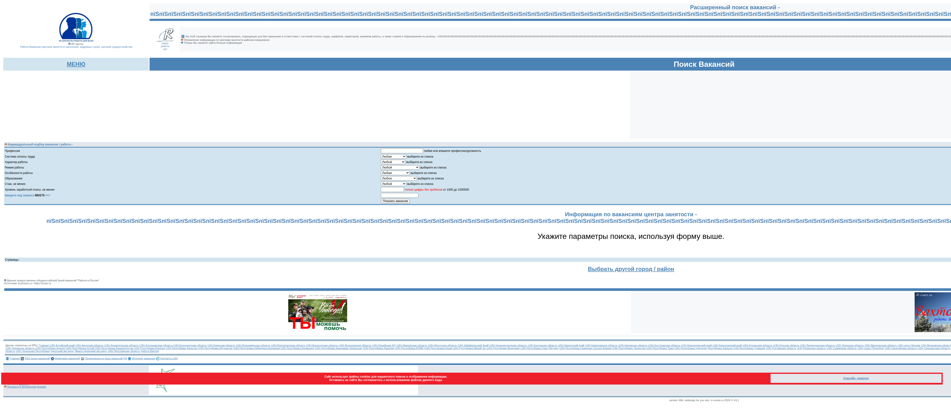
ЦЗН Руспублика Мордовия (503, 348)
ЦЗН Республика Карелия (378, 348)
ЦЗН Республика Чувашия (749, 348)
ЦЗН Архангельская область (121, 345)
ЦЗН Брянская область (221, 345)
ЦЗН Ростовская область (781, 348)
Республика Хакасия (720, 348)
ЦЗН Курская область (786, 345)
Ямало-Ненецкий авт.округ (91, 351)
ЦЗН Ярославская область (124, 351)
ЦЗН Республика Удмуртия (690, 348)
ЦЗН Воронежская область (355, 345)
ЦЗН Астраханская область (156, 345)
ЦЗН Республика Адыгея (50, 348)
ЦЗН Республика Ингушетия (215, 348)
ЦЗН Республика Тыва (660, 348)
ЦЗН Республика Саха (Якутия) (539, 348)
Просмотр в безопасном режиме (26, 386)
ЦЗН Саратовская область (901, 348)
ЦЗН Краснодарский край (696, 345)
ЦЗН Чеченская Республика (33, 351)
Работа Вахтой (150, 351)
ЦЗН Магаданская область (881, 345)
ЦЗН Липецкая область (850, 345)
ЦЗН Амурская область (89, 345)
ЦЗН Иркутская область (442, 345)
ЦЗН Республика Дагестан (182, 348)
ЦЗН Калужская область (542, 345)
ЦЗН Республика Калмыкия (297, 348)
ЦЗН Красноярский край (727, 345)
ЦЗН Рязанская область (811, 348)
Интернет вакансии (143, 358)
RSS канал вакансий (37, 358)
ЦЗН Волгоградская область (288, 345)
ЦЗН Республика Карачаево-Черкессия (338, 348)
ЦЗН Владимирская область (253, 345)
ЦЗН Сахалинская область (934, 348)
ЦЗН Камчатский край (571, 345)
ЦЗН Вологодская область (322, 345)
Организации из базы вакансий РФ (106, 358)
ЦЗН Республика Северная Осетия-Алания (585, 348)
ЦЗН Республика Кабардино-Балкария (257, 348)
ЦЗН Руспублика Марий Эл (469, 348)
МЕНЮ (76, 64)
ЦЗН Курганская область (757, 345)
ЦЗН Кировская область (633, 345)
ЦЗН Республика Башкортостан (114, 348)
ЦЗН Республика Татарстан (629, 348)
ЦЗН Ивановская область (411, 345)
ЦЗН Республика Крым (438, 348)
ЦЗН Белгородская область (190, 345)
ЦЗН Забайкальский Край (473, 345)
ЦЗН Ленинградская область (817, 345)
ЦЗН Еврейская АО (384, 345)
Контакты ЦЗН (169, 358)
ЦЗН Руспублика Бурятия (149, 348)
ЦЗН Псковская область (20, 348)
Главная (44, 345)
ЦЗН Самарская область (842, 348)
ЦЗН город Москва (909, 345)
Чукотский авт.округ (62, 351)
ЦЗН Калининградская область (508, 345)
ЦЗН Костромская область (664, 345)
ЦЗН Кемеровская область (601, 345)
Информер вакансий (67, 358)
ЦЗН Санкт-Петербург (871, 348)
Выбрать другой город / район (631, 269)
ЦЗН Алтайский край (62, 345)
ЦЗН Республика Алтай (80, 348)
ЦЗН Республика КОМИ (409, 348)
